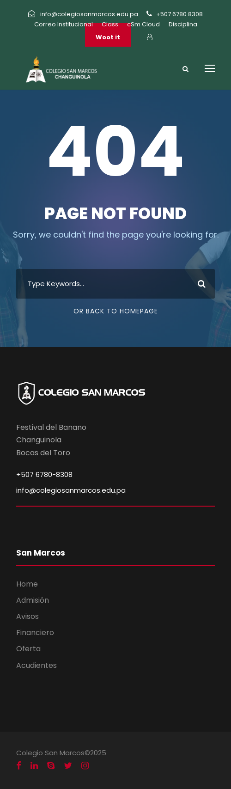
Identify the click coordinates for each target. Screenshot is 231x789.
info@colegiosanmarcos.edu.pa (71, 490)
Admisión (32, 600)
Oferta (28, 648)
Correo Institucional (63, 24)
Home (27, 584)
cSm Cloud (143, 24)
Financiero (35, 632)
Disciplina (183, 24)
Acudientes (36, 665)
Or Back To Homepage (115, 311)
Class (110, 24)
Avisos (27, 616)
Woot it (108, 37)
